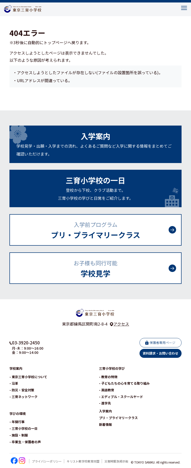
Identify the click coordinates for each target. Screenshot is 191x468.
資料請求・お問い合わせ (160, 353)
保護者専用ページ (162, 342)
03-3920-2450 (26, 343)
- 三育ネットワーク (23, 397)
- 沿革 (13, 383)
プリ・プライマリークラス (118, 418)
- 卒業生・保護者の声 (25, 442)
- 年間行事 (17, 422)
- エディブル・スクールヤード (121, 397)
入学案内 (105, 411)
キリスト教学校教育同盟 (83, 461)
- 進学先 (105, 403)
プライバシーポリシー (47, 461)
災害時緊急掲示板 (116, 461)
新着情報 (105, 424)
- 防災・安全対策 (21, 390)
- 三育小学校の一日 (23, 428)
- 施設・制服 (18, 435)
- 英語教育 (106, 390)
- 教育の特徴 (108, 377)
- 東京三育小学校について (28, 377)
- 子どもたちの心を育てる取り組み (124, 383)
